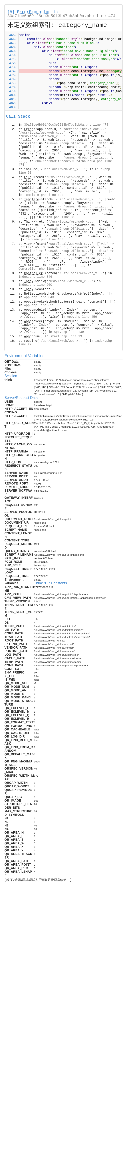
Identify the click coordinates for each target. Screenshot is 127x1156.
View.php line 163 (47, 239)
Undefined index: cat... (82, 129)
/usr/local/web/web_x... (41, 133)
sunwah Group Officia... (67, 143)
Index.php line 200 (35, 285)
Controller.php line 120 (39, 269)
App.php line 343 (39, 297)
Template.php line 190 (43, 195)
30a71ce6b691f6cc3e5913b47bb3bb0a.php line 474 (61, 16)
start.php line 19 (66, 336)
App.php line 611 (39, 305)
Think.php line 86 (59, 217)
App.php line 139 (69, 332)
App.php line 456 (82, 317)
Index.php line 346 (35, 277)
